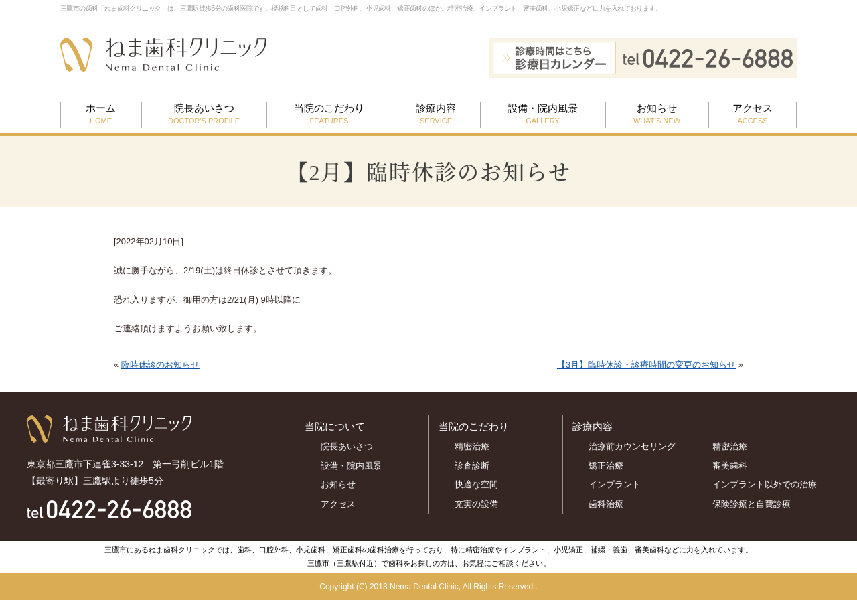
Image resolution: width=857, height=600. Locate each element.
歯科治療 (606, 504)
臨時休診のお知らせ (160, 365)
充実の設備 (476, 504)
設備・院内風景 (542, 114)
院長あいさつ (203, 114)
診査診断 (472, 466)
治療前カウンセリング (632, 446)
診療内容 (436, 114)
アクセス (752, 114)
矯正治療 (606, 466)
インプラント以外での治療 (764, 484)
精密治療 (472, 446)
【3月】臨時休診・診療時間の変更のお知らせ (646, 365)
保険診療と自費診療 (755, 504)
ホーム (100, 114)
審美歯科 (729, 466)
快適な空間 (476, 484)
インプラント (615, 484)
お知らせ (656, 114)
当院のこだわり (329, 114)
